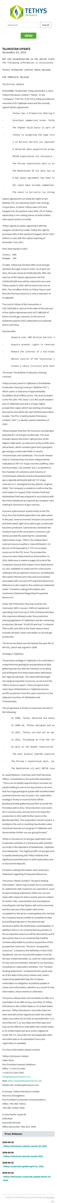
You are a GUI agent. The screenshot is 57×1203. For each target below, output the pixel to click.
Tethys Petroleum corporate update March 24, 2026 (27, 1178)
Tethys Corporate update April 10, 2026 (23, 1166)
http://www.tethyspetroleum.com (25, 1080)
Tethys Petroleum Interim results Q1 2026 (25, 1146)
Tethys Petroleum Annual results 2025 (23, 1156)
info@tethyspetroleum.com (16, 1076)
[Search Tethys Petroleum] (23, 25)
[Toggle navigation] (28, 36)
